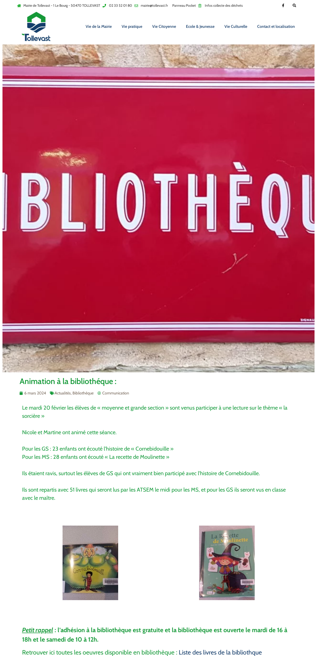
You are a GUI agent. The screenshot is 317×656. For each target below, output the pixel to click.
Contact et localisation (276, 26)
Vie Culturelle (235, 26)
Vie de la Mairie (99, 26)
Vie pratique (132, 26)
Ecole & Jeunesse (200, 26)
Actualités (63, 393)
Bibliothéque (83, 393)
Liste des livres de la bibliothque (220, 652)
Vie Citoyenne (164, 26)
